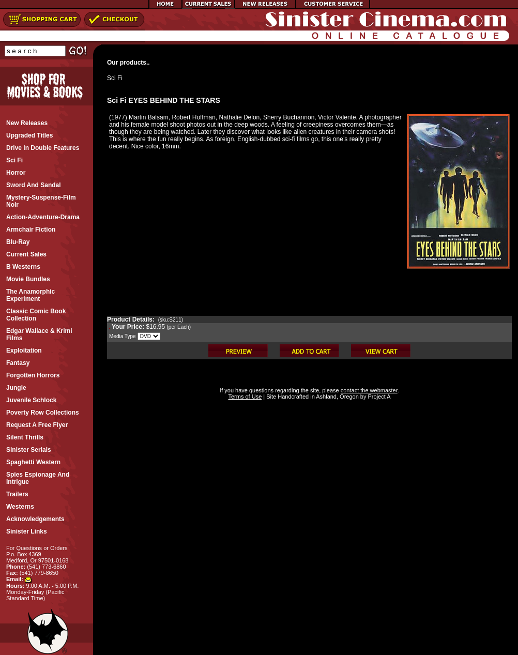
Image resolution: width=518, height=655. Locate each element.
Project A (378, 396)
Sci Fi (115, 78)
